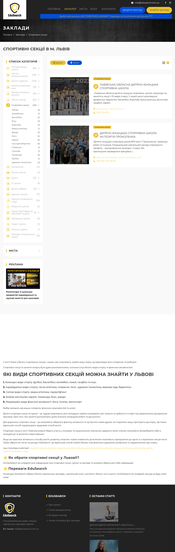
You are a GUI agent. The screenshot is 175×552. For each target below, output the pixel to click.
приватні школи (38, 450)
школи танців (125, 450)
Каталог (69, 9)
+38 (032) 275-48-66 (104, 162)
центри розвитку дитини (80, 450)
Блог (99, 9)
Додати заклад (138, 9)
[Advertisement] (87, 337)
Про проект (54, 507)
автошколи (139, 450)
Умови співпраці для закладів (64, 522)
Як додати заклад (57, 517)
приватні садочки (56, 450)
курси (149, 450)
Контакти (115, 9)
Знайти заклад (161, 9)
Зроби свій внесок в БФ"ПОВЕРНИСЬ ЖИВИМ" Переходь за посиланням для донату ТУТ (108, 16)
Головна (50, 9)
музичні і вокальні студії (15, 453)
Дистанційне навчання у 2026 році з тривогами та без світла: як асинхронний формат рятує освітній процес (139, 506)
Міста (85, 9)
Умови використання (59, 512)
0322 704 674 (101, 114)
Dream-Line (166, 548)
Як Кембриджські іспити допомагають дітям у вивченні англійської (142, 524)
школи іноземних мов (105, 450)
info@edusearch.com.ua (26, 531)
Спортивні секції (102, 80)
